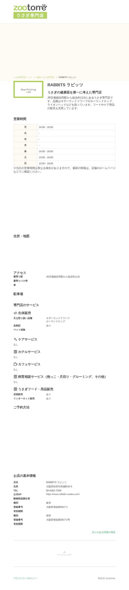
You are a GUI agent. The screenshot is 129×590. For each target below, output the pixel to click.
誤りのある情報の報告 (104, 532)
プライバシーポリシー (25, 578)
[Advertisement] (64, 50)
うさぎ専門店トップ (22, 77)
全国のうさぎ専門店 (45, 77)
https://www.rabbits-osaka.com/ (63, 494)
